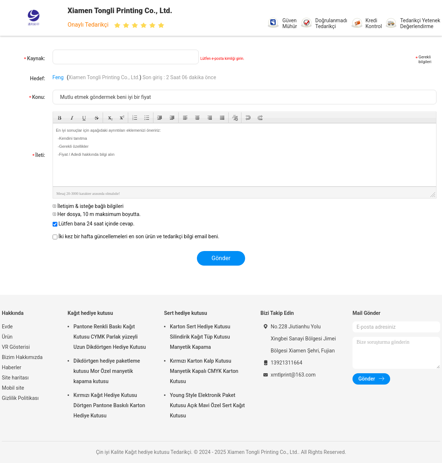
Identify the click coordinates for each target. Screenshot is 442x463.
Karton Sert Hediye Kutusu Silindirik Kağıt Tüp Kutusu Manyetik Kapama (200, 337)
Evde (7, 326)
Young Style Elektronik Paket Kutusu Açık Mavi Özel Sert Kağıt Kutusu (207, 405)
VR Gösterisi (16, 347)
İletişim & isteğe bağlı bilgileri (88, 206)
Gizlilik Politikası (20, 398)
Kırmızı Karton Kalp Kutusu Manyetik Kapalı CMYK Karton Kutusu (204, 371)
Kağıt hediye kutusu (90, 313)
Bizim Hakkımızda (22, 357)
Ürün (7, 337)
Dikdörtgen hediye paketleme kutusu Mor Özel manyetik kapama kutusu (106, 371)
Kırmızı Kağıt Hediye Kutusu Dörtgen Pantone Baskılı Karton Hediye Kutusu (109, 405)
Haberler (11, 367)
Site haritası (15, 378)
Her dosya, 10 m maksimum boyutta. (97, 214)
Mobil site (13, 388)
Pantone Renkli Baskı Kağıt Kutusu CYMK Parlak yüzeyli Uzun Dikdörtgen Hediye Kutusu (109, 337)
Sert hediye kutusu (185, 313)
